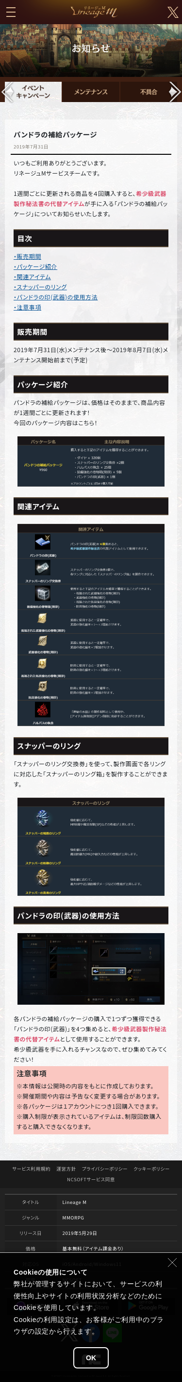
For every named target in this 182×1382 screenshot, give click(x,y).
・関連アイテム (32, 276)
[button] (174, 92)
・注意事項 (27, 307)
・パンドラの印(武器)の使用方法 (56, 297)
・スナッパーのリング (40, 286)
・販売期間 (27, 256)
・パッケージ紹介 (35, 266)
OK (91, 1358)
